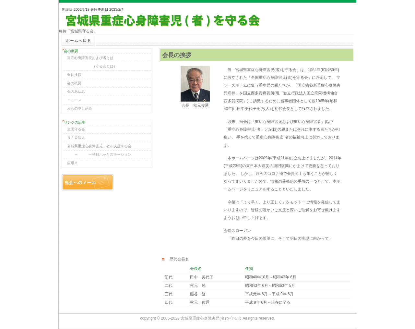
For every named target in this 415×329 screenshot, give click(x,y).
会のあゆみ (74, 91)
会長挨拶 (72, 75)
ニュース (72, 100)
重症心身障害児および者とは (88, 58)
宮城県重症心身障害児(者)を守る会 (211, 318)
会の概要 (72, 83)
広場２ (71, 163)
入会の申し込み (78, 108)
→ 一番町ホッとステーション (97, 154)
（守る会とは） (90, 66)
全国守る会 (74, 129)
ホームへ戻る (78, 40)
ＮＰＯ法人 (74, 138)
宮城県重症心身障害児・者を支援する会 (97, 146)
